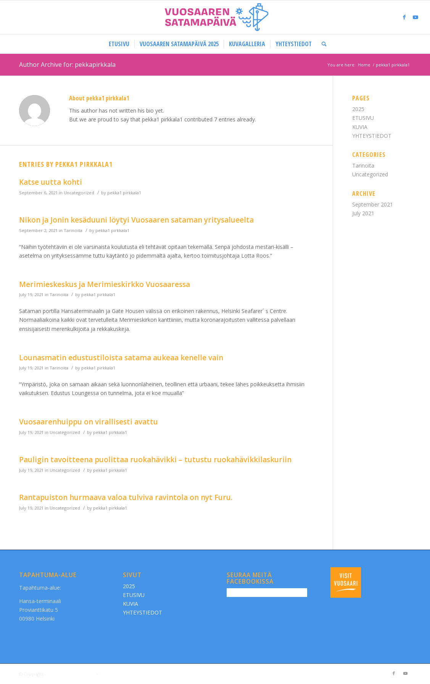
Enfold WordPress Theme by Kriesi (135, 674)
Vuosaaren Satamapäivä (71, 674)
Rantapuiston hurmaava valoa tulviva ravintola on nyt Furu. (125, 497)
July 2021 (363, 213)
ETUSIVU (363, 117)
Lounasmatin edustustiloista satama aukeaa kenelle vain (121, 358)
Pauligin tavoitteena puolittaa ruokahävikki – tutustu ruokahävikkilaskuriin (155, 460)
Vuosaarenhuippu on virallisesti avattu (88, 422)
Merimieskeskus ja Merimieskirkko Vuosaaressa (104, 284)
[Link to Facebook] (404, 17)
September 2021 (372, 204)
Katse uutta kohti (50, 182)
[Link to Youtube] (415, 17)
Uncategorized (79, 192)
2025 (358, 109)
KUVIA (359, 127)
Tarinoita (73, 230)
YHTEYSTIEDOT (371, 135)
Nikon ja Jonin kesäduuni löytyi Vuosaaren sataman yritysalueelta (136, 220)
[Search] (322, 43)
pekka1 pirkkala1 (124, 192)
